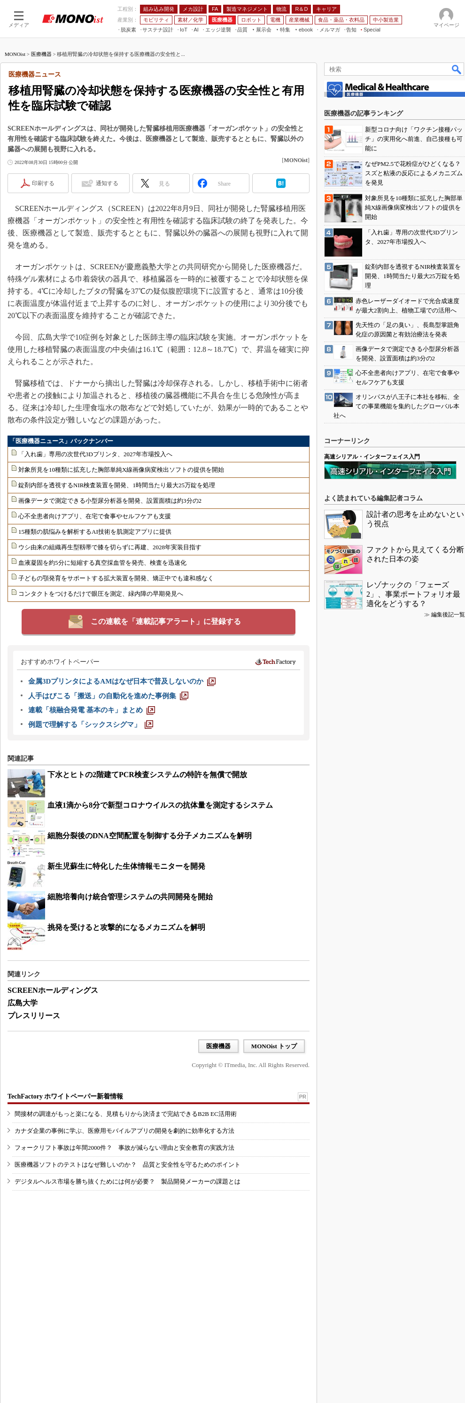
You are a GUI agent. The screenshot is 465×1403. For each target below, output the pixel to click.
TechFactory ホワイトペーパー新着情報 (65, 1096)
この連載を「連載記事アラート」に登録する (166, 621)
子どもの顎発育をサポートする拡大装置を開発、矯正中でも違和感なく (116, 578)
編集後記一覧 (448, 614)
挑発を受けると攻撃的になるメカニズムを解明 (126, 927)
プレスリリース (34, 1016)
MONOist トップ (274, 1046)
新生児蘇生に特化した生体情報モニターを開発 (126, 866)
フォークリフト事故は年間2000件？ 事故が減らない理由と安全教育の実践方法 (124, 1147)
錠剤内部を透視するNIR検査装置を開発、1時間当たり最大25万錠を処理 (116, 485)
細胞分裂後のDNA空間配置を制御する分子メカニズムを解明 (149, 836)
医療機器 (41, 54)
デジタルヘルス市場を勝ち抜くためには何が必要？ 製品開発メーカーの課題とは (127, 1181)
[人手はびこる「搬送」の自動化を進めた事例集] (108, 696)
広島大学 (23, 1003)
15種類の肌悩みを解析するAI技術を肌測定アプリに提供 (94, 531)
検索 (457, 69)
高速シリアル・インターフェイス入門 (372, 456)
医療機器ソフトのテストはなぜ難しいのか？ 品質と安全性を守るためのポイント (127, 1164)
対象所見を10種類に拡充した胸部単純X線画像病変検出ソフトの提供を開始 (121, 469)
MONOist (15, 54)
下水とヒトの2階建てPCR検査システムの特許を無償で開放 (147, 775)
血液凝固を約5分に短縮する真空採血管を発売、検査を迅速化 (102, 562)
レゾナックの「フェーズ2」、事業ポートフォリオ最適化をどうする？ (413, 594)
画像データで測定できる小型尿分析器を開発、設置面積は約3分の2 (110, 500)
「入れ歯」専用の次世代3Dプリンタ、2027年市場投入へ (95, 454)
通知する (107, 183)
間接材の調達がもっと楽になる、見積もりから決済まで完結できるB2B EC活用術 (126, 1113)
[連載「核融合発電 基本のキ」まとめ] (91, 710)
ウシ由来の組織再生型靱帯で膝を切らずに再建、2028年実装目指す (110, 547)
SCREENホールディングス (53, 990)
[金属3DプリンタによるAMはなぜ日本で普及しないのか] (122, 681)
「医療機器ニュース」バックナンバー (61, 440)
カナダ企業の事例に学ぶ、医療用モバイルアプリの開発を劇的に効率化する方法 (124, 1130)
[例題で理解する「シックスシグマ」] (90, 724)
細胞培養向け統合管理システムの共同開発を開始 (130, 897)
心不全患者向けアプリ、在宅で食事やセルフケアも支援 (94, 516)
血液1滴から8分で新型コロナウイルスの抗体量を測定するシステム (160, 805)
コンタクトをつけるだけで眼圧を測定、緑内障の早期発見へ (100, 593)
